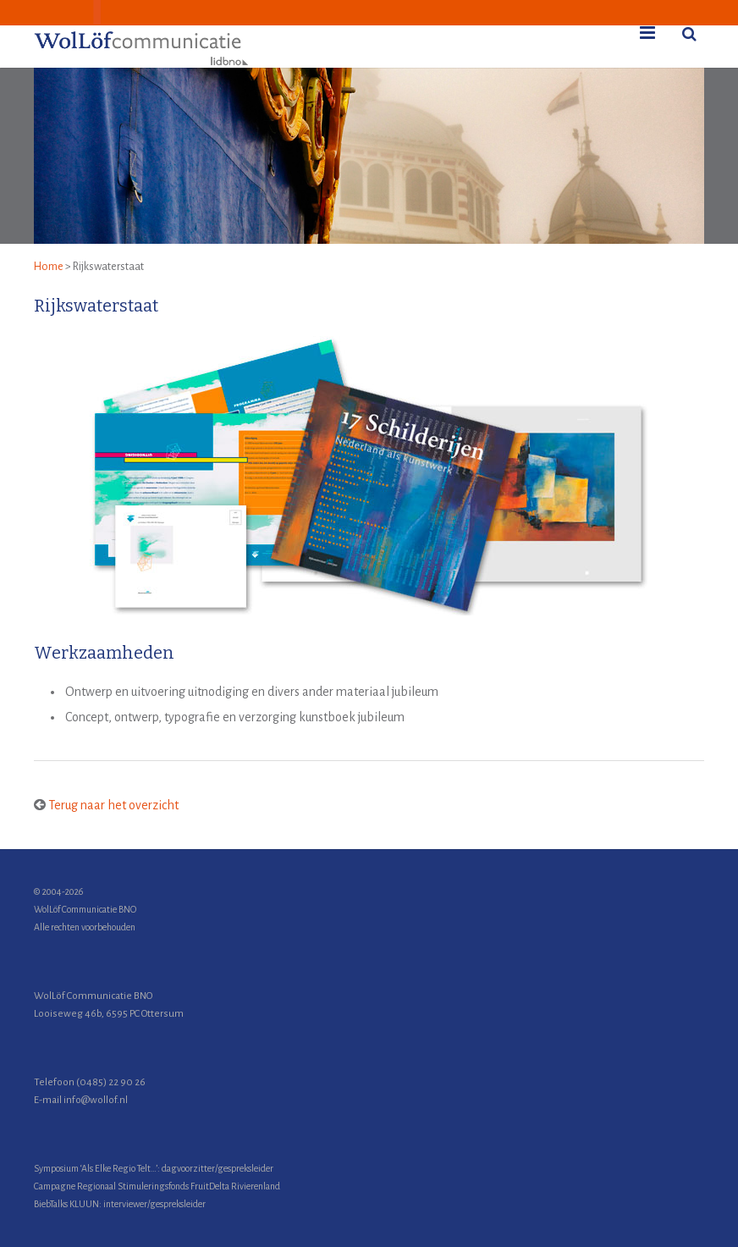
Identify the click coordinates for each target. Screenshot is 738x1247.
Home (48, 267)
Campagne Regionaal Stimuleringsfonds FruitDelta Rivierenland (157, 1186)
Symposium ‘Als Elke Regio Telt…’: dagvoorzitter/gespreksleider (153, 1168)
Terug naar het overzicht (113, 805)
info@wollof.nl (95, 1100)
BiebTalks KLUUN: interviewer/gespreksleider (120, 1204)
